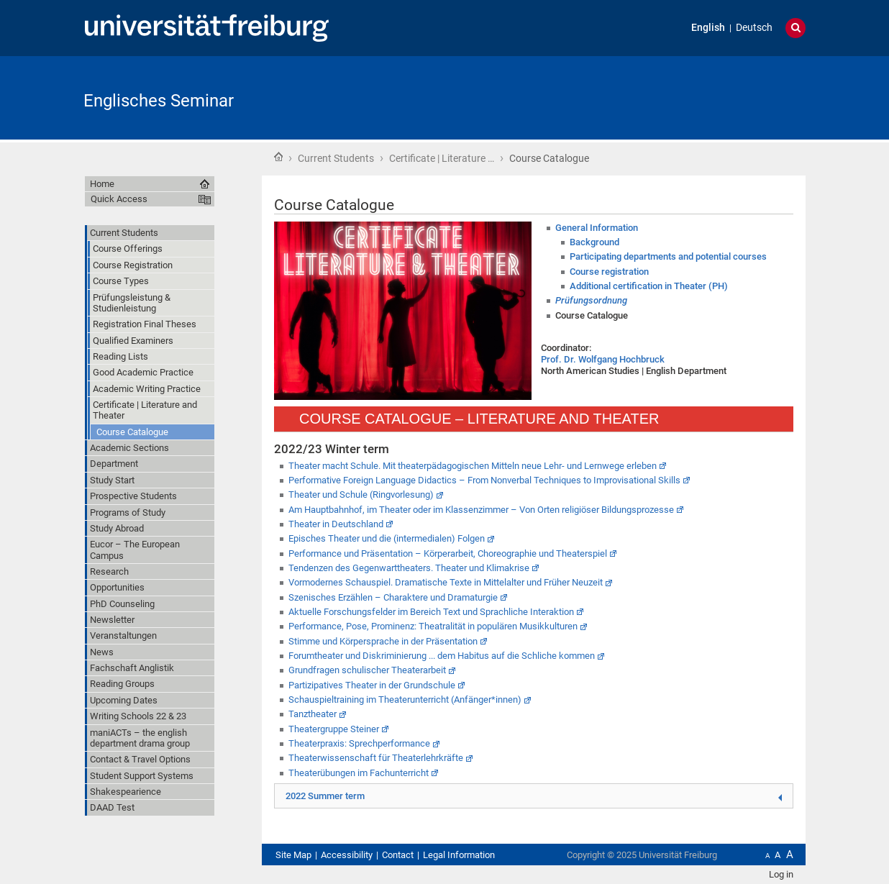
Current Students (336, 158)
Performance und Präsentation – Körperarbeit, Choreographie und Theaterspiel (447, 553)
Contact (398, 854)
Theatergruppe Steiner (333, 729)
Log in (781, 874)
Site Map (293, 854)
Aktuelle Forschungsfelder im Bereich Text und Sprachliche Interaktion (431, 611)
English (708, 28)
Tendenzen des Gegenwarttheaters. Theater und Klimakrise (408, 567)
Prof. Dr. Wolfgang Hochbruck (603, 359)
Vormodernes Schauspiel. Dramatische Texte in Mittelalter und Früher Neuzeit (445, 582)
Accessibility (347, 854)
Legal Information (459, 854)
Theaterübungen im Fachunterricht (358, 772)
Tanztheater (312, 713)
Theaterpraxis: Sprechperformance (359, 743)
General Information (596, 227)
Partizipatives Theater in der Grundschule (371, 685)
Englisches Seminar (158, 101)
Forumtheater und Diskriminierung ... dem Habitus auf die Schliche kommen (441, 655)
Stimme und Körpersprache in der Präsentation (383, 641)
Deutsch (754, 28)
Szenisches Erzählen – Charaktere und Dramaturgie (393, 597)
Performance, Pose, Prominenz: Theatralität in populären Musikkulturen (433, 626)
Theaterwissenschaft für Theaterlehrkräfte (375, 757)
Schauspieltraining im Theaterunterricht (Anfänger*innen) (404, 699)
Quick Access (119, 198)
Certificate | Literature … (441, 158)
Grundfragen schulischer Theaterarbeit (367, 670)
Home (278, 157)
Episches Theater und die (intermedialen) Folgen (386, 538)
